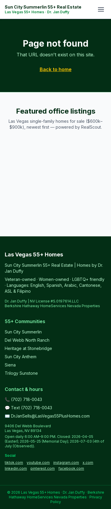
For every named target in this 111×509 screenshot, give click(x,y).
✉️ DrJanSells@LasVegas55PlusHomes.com (47, 415)
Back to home (56, 69)
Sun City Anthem (20, 356)
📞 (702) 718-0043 (23, 399)
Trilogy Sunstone (21, 373)
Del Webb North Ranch (27, 340)
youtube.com (38, 462)
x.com (88, 462)
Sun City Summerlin (23, 331)
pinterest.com (42, 468)
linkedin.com (16, 468)
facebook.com (71, 468)
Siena (10, 364)
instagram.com (66, 462)
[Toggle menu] (101, 9)
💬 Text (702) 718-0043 (28, 407)
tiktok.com (14, 462)
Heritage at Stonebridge (28, 348)
